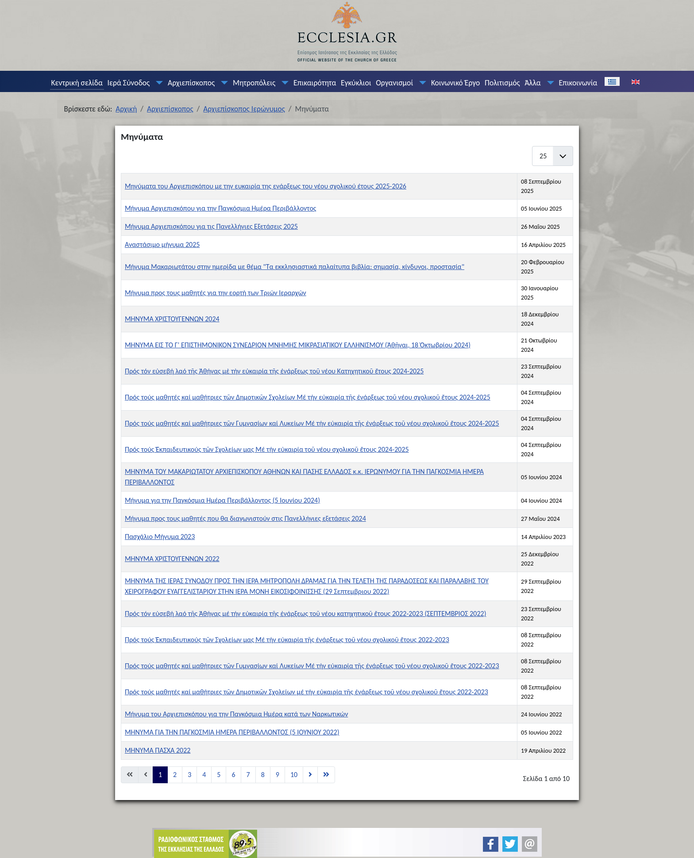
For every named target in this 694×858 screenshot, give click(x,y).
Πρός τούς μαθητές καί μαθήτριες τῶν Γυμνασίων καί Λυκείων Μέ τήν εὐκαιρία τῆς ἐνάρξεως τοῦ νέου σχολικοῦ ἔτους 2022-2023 (312, 666)
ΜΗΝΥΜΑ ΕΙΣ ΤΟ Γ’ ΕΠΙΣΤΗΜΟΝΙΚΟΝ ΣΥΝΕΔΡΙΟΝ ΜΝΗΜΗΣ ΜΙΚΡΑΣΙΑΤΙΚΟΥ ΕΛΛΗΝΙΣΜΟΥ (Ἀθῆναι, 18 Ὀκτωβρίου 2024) (297, 345)
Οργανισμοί (394, 83)
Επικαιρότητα (314, 83)
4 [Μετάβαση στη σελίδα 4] (204, 774)
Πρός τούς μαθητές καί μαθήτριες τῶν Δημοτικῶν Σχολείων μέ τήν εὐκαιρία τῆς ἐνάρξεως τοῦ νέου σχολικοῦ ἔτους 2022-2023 (306, 692)
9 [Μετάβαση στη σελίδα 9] (277, 774)
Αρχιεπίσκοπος (191, 83)
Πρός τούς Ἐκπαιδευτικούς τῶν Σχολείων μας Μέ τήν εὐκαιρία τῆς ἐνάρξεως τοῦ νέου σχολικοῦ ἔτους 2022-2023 (287, 639)
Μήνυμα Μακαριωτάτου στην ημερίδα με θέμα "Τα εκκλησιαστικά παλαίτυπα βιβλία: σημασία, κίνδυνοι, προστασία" (294, 266)
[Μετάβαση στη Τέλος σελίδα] (326, 774)
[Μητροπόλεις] (283, 83)
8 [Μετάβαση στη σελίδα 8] (263, 774)
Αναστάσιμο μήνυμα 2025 (162, 244)
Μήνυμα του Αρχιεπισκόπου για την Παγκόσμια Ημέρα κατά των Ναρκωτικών (236, 714)
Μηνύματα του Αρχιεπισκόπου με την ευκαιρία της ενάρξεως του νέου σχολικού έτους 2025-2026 (265, 186)
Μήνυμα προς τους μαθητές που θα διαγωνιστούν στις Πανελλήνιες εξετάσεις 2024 (245, 518)
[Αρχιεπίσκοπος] (222, 83)
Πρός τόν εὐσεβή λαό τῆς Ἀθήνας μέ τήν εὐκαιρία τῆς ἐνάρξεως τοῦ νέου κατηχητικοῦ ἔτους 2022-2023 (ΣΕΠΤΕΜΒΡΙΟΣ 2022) (305, 613)
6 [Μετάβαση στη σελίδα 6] (233, 774)
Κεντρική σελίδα (76, 83)
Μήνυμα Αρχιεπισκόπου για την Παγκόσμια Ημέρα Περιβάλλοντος (220, 208)
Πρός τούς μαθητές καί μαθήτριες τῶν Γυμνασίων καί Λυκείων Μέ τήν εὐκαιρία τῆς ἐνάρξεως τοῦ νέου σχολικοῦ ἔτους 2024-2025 (312, 423)
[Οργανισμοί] (421, 83)
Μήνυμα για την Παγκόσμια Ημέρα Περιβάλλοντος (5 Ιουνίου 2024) (222, 500)
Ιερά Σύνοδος (129, 83)
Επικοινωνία (578, 83)
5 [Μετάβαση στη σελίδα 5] (218, 774)
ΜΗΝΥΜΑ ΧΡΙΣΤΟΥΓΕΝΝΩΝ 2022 (172, 558)
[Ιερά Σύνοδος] (157, 83)
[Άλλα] (548, 83)
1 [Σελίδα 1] (160, 774)
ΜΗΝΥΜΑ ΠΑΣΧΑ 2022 (158, 750)
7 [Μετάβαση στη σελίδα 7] (248, 774)
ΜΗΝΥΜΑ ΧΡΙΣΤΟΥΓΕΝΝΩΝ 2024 (172, 319)
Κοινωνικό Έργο (455, 83)
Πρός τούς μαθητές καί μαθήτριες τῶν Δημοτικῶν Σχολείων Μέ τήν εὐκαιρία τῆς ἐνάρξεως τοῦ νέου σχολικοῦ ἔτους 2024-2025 (307, 397)
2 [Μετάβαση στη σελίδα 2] (175, 774)
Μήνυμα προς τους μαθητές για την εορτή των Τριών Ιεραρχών (215, 293)
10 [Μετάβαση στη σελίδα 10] (293, 774)
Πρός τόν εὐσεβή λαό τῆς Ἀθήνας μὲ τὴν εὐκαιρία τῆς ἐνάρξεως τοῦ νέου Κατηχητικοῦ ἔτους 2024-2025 (274, 371)
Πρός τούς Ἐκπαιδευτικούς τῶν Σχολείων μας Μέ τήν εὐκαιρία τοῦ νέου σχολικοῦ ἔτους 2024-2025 (267, 449)
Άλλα (532, 83)
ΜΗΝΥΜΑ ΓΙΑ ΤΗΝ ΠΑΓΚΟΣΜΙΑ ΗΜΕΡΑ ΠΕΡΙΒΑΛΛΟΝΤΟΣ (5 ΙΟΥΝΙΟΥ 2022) (232, 732)
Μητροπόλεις (254, 83)
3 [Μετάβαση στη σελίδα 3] (189, 774)
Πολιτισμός (502, 83)
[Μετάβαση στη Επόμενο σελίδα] (310, 774)
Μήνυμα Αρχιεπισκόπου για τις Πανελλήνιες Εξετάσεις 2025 (211, 226)
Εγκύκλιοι (356, 83)
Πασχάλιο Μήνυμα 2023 (160, 536)
